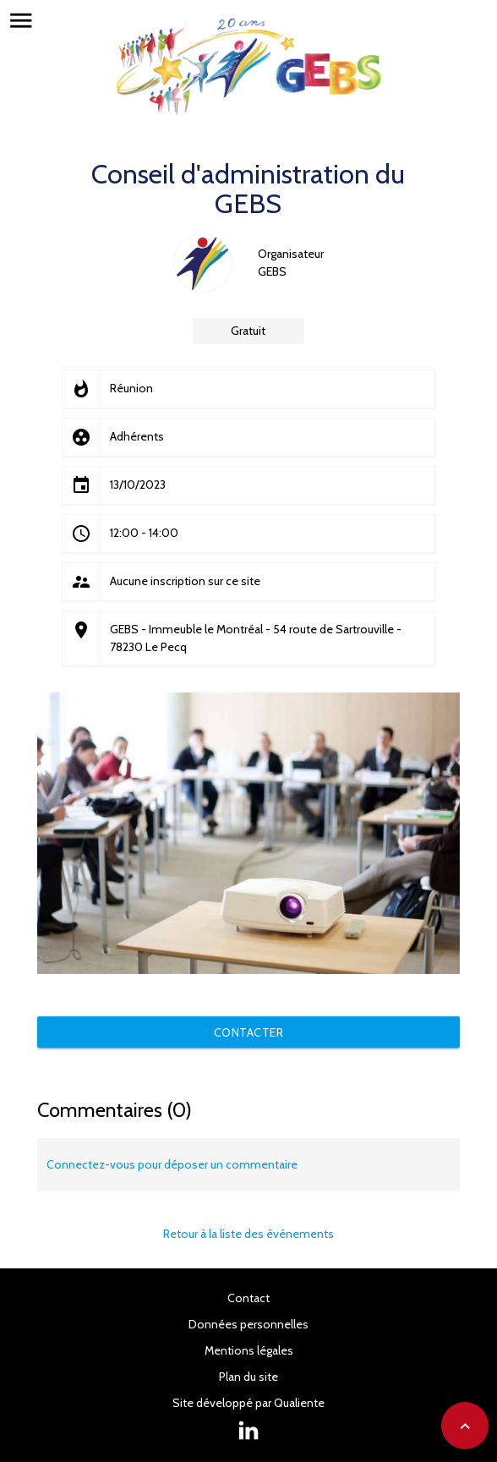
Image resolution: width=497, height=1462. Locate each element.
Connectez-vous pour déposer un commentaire (172, 1164)
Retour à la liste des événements (248, 1233)
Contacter (249, 1032)
